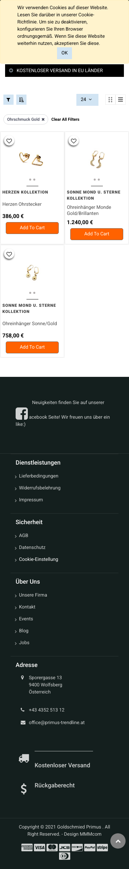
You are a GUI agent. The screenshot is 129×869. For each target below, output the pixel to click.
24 (87, 99)
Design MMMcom (83, 834)
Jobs (24, 643)
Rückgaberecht (55, 785)
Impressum (31, 500)
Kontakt (27, 607)
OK (64, 53)
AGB (23, 535)
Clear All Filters (65, 119)
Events (26, 619)
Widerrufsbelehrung (39, 488)
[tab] (64, 71)
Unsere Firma (33, 595)
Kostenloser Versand (63, 765)
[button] (9, 140)
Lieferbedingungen (38, 476)
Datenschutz (32, 547)
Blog (24, 631)
